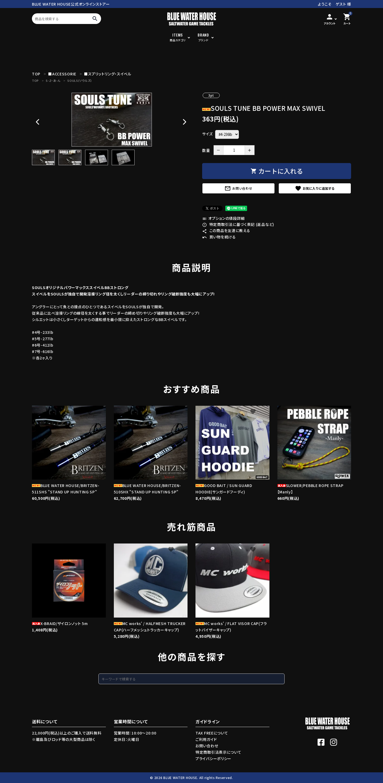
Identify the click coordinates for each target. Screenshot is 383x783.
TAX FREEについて (211, 733)
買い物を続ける (219, 237)
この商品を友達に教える (226, 230)
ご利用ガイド (206, 739)
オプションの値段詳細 (223, 218)
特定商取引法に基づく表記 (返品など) (238, 224)
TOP (35, 80)
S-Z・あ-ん (53, 80)
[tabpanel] (112, 120)
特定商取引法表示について (218, 752)
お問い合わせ (238, 188)
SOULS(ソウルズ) (79, 80)
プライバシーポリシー (213, 758)
